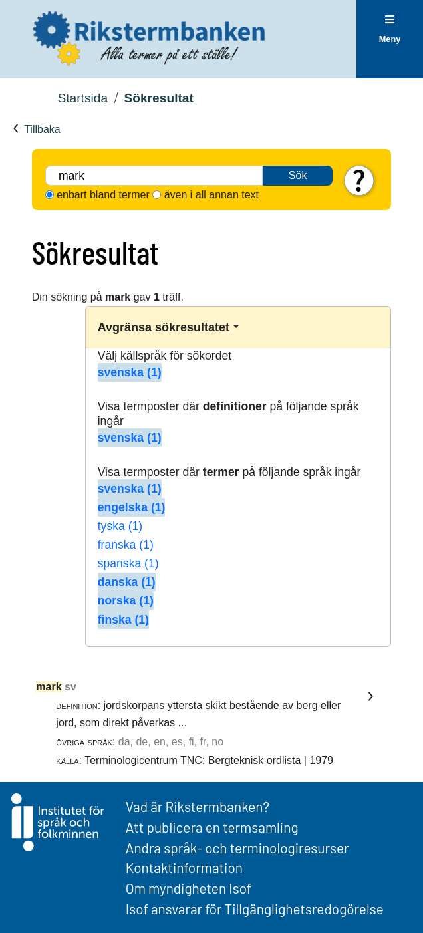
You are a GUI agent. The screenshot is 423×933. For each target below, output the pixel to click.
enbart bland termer (103, 194)
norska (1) (126, 600)
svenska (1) (130, 372)
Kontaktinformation (184, 867)
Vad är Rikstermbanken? (197, 806)
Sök (298, 175)
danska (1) (127, 582)
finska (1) (123, 619)
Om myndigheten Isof (188, 888)
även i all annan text (211, 194)
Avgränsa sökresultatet (163, 327)
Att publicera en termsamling (212, 827)
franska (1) (126, 544)
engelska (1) (132, 507)
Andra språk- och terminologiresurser (237, 847)
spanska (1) (128, 563)
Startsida (82, 98)
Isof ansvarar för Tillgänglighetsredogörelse (255, 908)
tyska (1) (120, 526)
